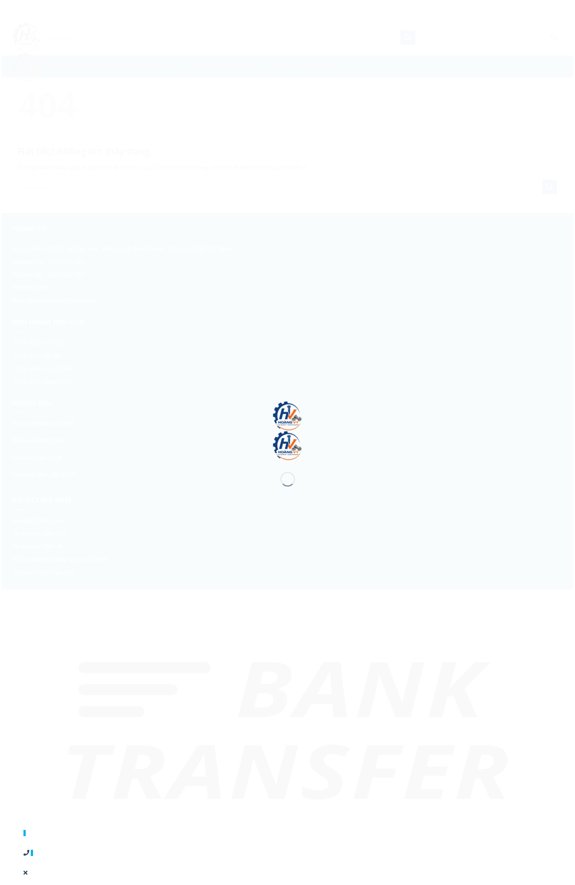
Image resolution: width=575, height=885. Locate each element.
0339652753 (38, 862)
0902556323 (38, 842)
